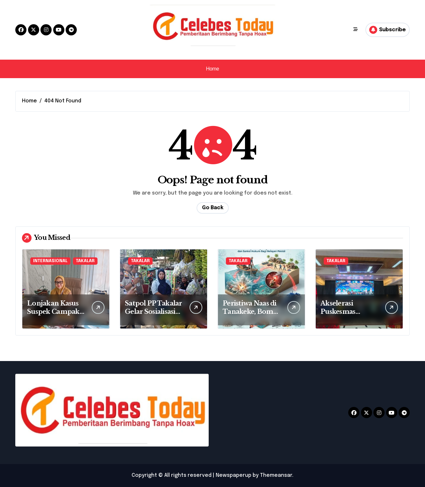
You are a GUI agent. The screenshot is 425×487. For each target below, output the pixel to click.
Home (212, 68)
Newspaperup (233, 475)
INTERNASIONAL (50, 261)
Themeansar (276, 475)
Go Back (212, 207)
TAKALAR (85, 261)
